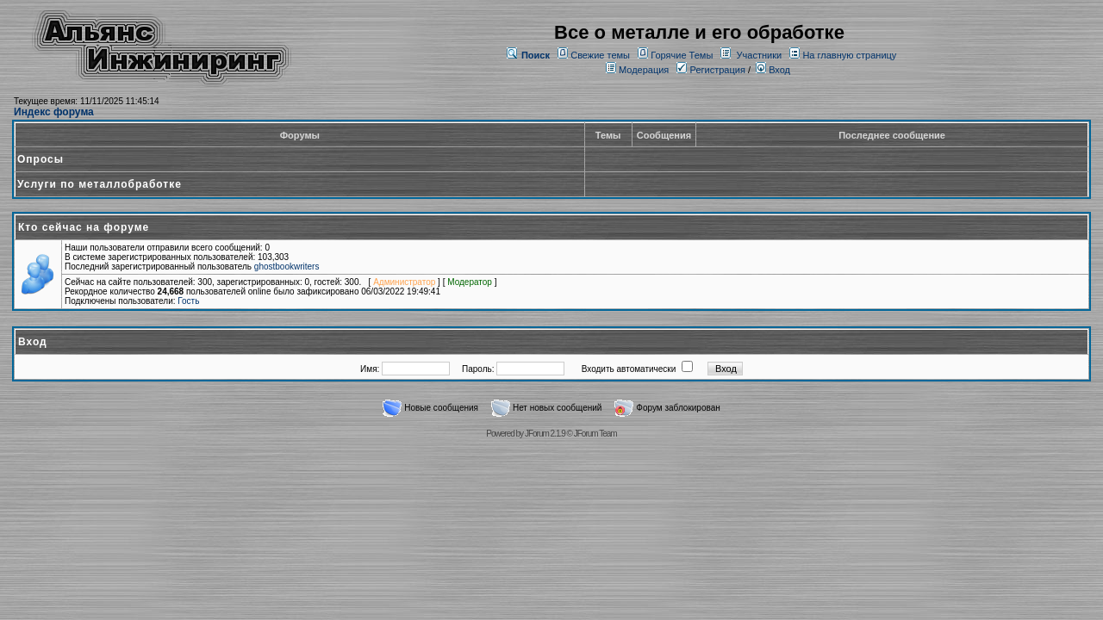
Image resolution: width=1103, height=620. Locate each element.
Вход (773, 70)
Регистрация (710, 70)
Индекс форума (54, 112)
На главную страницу (849, 55)
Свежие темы (600, 55)
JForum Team (595, 433)
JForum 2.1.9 (545, 433)
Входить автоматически (629, 369)
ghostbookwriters (287, 266)
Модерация (644, 70)
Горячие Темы (682, 55)
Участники (759, 55)
